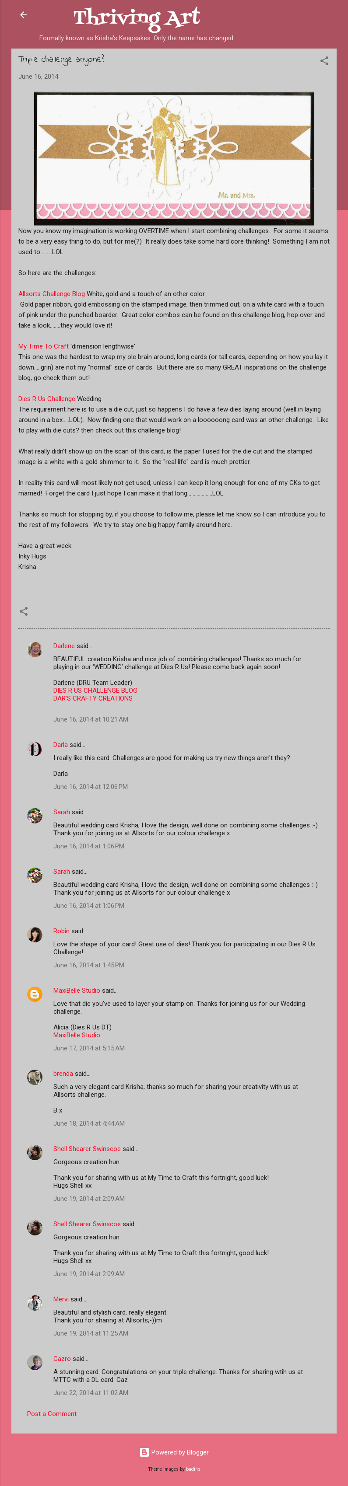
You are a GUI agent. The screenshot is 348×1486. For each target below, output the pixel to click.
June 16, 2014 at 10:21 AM (90, 719)
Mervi (61, 1299)
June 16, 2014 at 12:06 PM (90, 787)
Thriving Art (136, 18)
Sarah (61, 812)
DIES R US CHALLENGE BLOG (95, 690)
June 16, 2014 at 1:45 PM (88, 965)
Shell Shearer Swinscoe (87, 1149)
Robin (61, 931)
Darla (60, 745)
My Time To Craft (43, 346)
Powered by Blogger (174, 1452)
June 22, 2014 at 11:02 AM (90, 1393)
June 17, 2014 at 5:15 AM (89, 1048)
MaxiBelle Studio (76, 990)
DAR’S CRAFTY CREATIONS (93, 698)
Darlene (65, 646)
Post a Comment (52, 1414)
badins (193, 1469)
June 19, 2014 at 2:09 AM (89, 1199)
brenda (63, 1074)
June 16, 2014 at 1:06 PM (88, 846)
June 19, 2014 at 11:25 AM (90, 1333)
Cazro (62, 1359)
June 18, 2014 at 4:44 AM (89, 1123)
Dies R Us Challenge (46, 399)
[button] (324, 62)
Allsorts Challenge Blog (51, 294)
